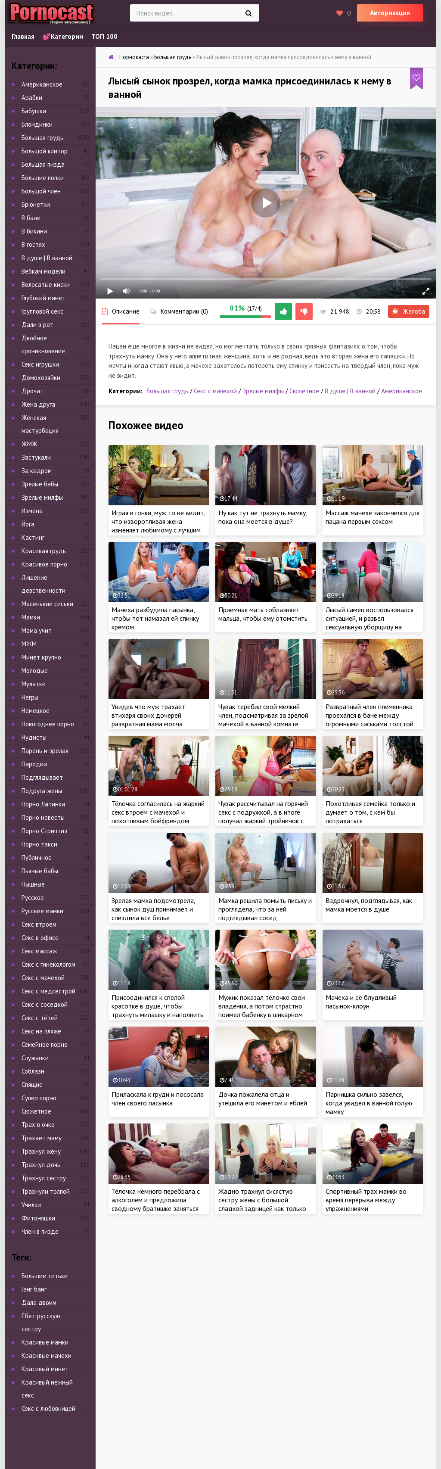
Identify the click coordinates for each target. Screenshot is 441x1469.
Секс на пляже (41, 1031)
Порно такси (39, 844)
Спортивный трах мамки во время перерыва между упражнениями (366, 1200)
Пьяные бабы (40, 871)
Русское (33, 897)
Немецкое (36, 710)
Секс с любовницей (48, 1408)
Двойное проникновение (43, 344)
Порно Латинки (43, 804)
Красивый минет (45, 1369)
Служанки (35, 1058)
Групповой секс (42, 311)
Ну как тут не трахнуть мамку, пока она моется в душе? (262, 517)
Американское (401, 391)
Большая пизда (43, 164)
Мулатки (34, 684)
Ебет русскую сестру (41, 1322)
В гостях (33, 244)
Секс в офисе (40, 938)
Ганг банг (34, 1289)
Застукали (36, 457)
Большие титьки (45, 1276)
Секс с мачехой (215, 391)
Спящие (32, 1084)
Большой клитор (45, 151)
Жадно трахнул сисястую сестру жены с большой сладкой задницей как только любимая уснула (262, 1204)
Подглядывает (42, 777)
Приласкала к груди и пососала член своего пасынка (158, 1098)
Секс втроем (39, 924)
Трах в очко (38, 1124)
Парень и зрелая (45, 751)
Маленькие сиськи (47, 604)
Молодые (35, 670)
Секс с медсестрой (48, 991)
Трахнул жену (41, 1151)
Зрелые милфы (263, 391)
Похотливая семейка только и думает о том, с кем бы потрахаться (370, 812)
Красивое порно (44, 564)
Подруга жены (42, 791)
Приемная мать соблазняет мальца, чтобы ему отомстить (262, 613)
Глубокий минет (43, 298)
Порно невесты (43, 817)
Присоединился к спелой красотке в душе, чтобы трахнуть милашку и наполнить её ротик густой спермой (157, 1010)
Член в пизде (40, 1231)
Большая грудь (167, 391)
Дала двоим (39, 1302)
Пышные (33, 884)
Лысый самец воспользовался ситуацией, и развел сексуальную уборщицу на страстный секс (369, 622)
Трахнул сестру (44, 1178)
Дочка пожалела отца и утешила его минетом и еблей (262, 1098)
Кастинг (33, 537)
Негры (30, 697)
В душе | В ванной (350, 391)
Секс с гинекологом (48, 964)
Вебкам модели (43, 271)
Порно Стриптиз (44, 831)
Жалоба (408, 311)
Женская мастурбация (40, 424)
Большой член (41, 191)
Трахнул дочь (41, 1165)
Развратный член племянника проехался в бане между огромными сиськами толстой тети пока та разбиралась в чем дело (369, 723)
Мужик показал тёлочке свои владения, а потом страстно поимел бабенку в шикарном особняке (261, 1010)
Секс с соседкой (45, 1004)
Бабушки (34, 111)
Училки (31, 1205)
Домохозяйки (41, 377)
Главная (23, 36)
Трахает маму (42, 1138)
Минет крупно (41, 657)
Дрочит (32, 391)
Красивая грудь (44, 551)
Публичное (37, 857)
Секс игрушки (40, 364)
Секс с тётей (40, 1018)
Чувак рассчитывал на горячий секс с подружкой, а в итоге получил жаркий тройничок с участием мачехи (263, 816)
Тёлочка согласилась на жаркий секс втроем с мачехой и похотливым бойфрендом (158, 812)
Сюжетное (304, 391)
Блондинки (37, 124)
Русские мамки (42, 911)
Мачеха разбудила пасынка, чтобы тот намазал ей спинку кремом (155, 618)
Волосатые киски (46, 284)
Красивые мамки (45, 1342)
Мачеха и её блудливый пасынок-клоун (361, 1001)
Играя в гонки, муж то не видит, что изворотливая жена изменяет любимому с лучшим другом (158, 525)
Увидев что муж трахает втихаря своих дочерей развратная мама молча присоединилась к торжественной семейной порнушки (150, 728)
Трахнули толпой (46, 1191)
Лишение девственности (43, 583)
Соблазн (33, 1071)
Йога (28, 524)
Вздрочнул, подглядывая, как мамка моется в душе (369, 904)
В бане (31, 218)
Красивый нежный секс (47, 1388)
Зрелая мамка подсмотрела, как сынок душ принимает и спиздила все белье (153, 909)
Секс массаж (39, 951)
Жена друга (38, 404)
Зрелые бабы (40, 484)
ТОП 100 (104, 36)
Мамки (31, 617)
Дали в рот (37, 325)
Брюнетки (36, 204)
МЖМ (29, 644)
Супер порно (39, 1098)
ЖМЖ (29, 444)
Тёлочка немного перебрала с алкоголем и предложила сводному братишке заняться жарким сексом (156, 1204)
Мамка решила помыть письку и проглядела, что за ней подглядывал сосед (265, 909)
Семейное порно (45, 1044)
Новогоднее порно (48, 724)
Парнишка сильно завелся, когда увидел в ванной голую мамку (369, 1103)
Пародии (34, 764)
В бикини (34, 231)
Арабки (32, 97)
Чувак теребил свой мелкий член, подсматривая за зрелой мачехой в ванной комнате (263, 715)
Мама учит (37, 630)
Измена (32, 511)
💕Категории (63, 36)
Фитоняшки (38, 1218)
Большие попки (43, 178)
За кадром (37, 471)
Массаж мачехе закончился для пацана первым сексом (372, 517)
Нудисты (34, 737)
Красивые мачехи (46, 1355)
